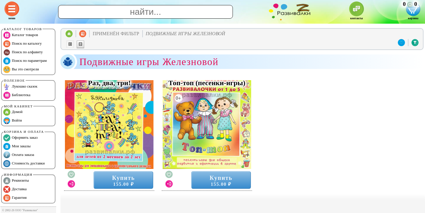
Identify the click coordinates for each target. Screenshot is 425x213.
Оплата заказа (18, 155)
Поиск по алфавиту (23, 52)
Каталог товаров (20, 35)
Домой (12, 112)
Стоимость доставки (24, 163)
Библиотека (16, 95)
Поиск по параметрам (25, 60)
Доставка (15, 189)
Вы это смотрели (21, 69)
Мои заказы (17, 146)
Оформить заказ (20, 137)
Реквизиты (16, 180)
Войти (12, 120)
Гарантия (15, 197)
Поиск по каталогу (22, 43)
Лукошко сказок (20, 86)
